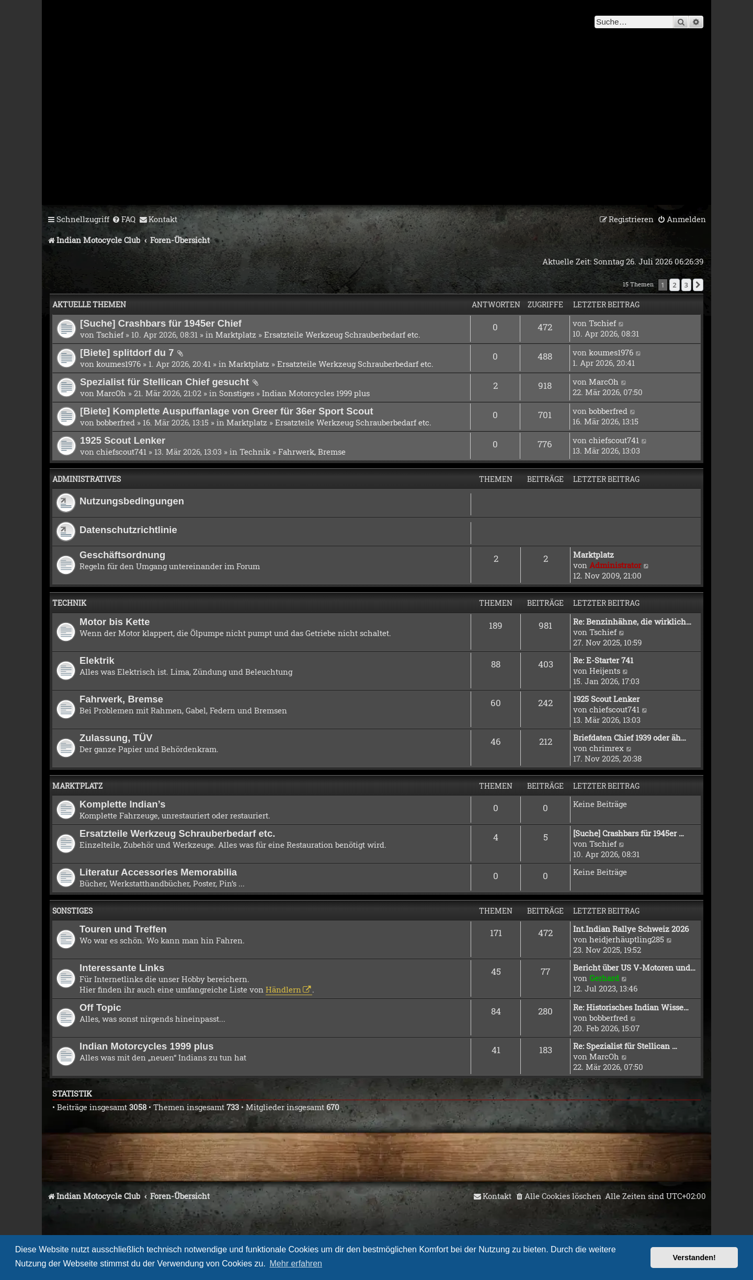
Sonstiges (236, 393)
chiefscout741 (121, 451)
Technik (254, 451)
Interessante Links (121, 967)
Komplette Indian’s (122, 804)
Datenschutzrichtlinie (128, 529)
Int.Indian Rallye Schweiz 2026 (631, 929)
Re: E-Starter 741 (603, 660)
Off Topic (100, 1007)
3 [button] (686, 285)
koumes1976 (118, 364)
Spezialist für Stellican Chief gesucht (164, 381)
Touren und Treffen (123, 929)
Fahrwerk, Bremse (312, 451)
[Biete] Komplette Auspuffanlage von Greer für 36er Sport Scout (226, 411)
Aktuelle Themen (89, 304)
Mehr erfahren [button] (296, 1263)
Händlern (283, 989)
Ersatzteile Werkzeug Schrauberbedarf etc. (342, 334)
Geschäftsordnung (122, 554)
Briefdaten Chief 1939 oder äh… (629, 737)
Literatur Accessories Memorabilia (158, 872)
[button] (698, 285)
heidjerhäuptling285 (626, 939)
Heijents (604, 670)
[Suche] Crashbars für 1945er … (628, 833)
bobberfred (115, 422)
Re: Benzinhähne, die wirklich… (632, 621)
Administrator (615, 565)
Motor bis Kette (114, 621)
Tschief (109, 334)
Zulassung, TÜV (116, 737)
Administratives (86, 479)
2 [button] (674, 285)
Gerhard (604, 978)
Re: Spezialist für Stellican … (625, 1046)
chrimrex (606, 748)
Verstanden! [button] (694, 1257)
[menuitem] (123, 219)
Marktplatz (235, 334)
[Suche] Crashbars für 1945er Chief (161, 323)
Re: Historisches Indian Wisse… (631, 1007)
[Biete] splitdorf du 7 (127, 352)
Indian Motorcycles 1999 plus (316, 393)
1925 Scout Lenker (122, 440)
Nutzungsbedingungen (131, 500)
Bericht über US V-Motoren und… (634, 967)
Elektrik (97, 660)
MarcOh (111, 393)
